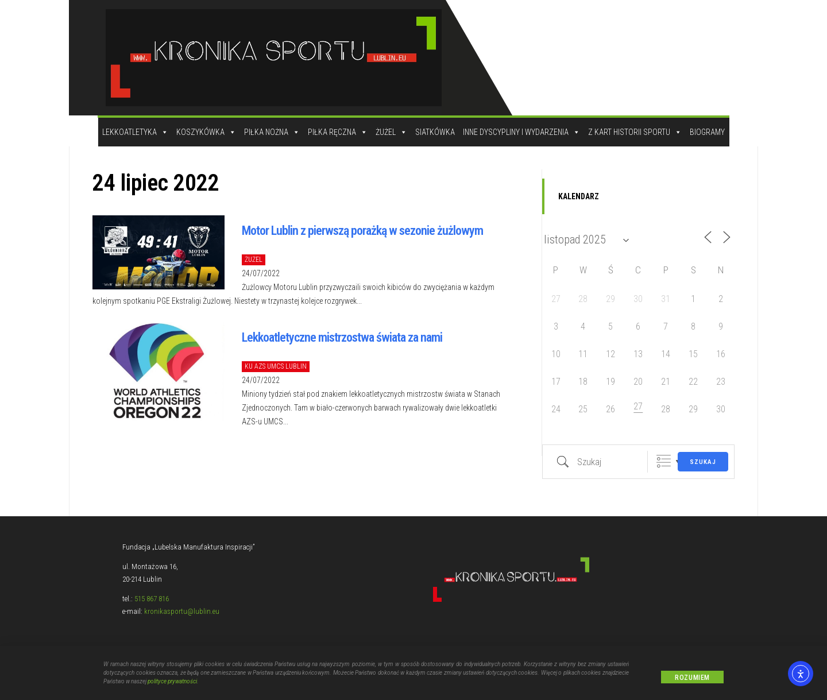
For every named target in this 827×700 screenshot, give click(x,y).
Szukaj (703, 462)
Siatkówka (435, 132)
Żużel (391, 132)
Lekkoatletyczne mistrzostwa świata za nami (342, 337)
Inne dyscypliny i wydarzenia (521, 132)
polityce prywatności (172, 682)
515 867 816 (151, 598)
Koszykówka (206, 132)
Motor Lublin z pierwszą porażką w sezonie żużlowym (362, 230)
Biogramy (707, 132)
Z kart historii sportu (635, 132)
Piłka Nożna (272, 132)
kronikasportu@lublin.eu (181, 611)
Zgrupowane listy (663, 461)
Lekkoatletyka (135, 132)
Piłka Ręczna (338, 132)
